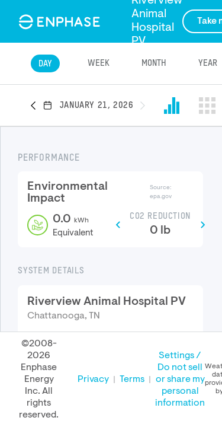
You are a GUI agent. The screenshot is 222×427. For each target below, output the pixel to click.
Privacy (93, 379)
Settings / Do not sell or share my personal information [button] (180, 379)
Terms (132, 379)
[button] (37, 106)
